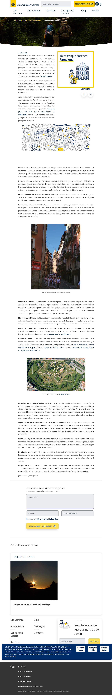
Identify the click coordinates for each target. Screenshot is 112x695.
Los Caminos (17, 12)
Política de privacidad (25, 671)
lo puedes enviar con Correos (58, 334)
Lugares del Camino (33, 20)
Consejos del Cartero (67, 12)
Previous (11, 584)
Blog (83, 10)
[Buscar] (56, 4)
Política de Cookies (24, 676)
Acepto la (43, 519)
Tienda (95, 10)
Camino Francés (46, 76)
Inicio (16, 20)
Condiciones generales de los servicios (30, 686)
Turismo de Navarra (64, 394)
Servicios (51, 10)
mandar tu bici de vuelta (53, 347)
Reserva (84, 4)
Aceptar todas (104, 649)
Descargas (39, 626)
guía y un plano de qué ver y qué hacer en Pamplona (36, 112)
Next (101, 584)
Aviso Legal (21, 666)
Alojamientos (34, 10)
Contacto (39, 632)
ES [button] (101, 4)
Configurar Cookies (24, 681)
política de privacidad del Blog (46, 519)
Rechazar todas (80, 649)
